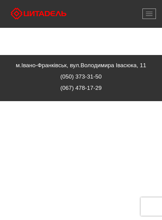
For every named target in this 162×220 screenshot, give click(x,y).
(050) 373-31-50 (81, 76)
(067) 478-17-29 (81, 88)
